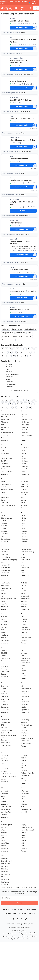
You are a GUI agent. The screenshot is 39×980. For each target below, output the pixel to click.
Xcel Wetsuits (25, 793)
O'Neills (3, 655)
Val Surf (23, 758)
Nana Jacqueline (26, 637)
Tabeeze (23, 735)
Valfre (22, 763)
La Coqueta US (25, 598)
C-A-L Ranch (5, 448)
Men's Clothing (17, 336)
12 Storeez (4, 871)
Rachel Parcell (25, 696)
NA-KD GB (24, 622)
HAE (22, 526)
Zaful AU (23, 835)
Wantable (4, 814)
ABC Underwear (6, 438)
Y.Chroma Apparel (6, 825)
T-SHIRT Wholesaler (26, 725)
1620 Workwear (6, 874)
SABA (3, 725)
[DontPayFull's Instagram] (26, 918)
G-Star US (4, 526)
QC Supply (4, 694)
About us (6, 910)
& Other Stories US (6, 863)
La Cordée (24, 601)
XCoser (23, 796)
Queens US (4, 704)
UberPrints (4, 760)
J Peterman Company (27, 552)
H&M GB (23, 521)
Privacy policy (28, 924)
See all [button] (12, 340)
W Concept (4, 791)
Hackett (23, 523)
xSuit (22, 807)
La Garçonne (24, 604)
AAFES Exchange (6, 430)
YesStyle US (5, 848)
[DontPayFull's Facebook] (13, 918)
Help (14, 913)
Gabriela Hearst (5, 539)
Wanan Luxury (5, 809)
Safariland (4, 740)
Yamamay (4, 832)
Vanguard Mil (25, 775)
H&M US (23, 515)
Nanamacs (24, 640)
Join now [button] (36, 8)
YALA (3, 830)
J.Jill (22, 562)
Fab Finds (23, 495)
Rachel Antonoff (26, 688)
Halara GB (24, 534)
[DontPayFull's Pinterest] (22, 918)
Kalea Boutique (5, 585)
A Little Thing (5, 419)
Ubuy (2, 763)
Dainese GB (24, 469)
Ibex (2, 562)
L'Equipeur (24, 585)
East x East (4, 503)
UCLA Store (4, 768)
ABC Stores (4, 435)
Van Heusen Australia (27, 773)
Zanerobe (24, 848)
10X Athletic (5, 869)
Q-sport (3, 688)
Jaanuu (23, 573)
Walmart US (4, 801)
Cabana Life (4, 456)
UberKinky (4, 758)
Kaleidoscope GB (6, 588)
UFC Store (4, 771)
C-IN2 (2, 450)
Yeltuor (3, 846)
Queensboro (5, 707)
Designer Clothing (8, 333)
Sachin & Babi (5, 733)
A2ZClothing (5, 427)
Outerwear (28, 336)
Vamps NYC (24, 770)
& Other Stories (14, 220)
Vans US (23, 781)
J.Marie (23, 565)
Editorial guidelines (17, 910)
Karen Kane (4, 606)
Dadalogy (23, 453)
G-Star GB (4, 521)
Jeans (29, 333)
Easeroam (4, 495)
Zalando (23, 840)
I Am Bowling (5, 549)
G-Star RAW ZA (5, 534)
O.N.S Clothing (5, 658)
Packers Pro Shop (26, 663)
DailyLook (23, 463)
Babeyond (24, 414)
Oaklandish (4, 661)
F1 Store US (24, 487)
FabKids (23, 503)
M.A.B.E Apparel (6, 622)
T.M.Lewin (24, 730)
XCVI (22, 799)
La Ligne (23, 606)
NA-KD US (24, 619)
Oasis (3, 663)
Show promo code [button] (21, 27)
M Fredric (4, 616)
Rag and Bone (25, 709)
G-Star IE (3, 528)
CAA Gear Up (5, 453)
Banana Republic (15, 137)
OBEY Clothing (5, 671)
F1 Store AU (24, 489)
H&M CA (23, 518)
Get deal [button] (23, 211)
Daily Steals (24, 461)
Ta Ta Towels (25, 733)
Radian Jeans (25, 702)
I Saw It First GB (5, 554)
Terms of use (11, 924)
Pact (22, 668)
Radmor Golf (24, 704)
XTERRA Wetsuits (26, 809)
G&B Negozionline (6, 518)
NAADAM (23, 624)
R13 (22, 686)
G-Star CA (4, 523)
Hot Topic (13, 307)
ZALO (22, 843)
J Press (23, 554)
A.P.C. (3, 424)
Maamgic (4, 632)
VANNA (23, 778)
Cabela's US (4, 461)
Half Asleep (24, 539)
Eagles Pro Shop (6, 484)
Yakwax (3, 827)
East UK (3, 500)
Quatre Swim (5, 699)
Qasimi (3, 691)
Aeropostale (13, 239)
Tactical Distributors (27, 738)
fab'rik (22, 497)
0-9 (30, 356)
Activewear (5, 329)
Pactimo (23, 671)
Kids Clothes (6, 336)
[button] (30, 8)
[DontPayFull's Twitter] (17, 918)
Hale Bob (23, 536)
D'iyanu (23, 450)
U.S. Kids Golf (5, 755)
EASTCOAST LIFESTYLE (8, 505)
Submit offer (22, 913)
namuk (23, 635)
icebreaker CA (5, 570)
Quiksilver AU (5, 709)
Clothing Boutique (30, 329)
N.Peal (22, 616)
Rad (22, 699)
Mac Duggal (4, 635)
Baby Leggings (25, 424)
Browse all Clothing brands (19, 391)
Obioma (3, 674)
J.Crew (23, 557)
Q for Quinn (4, 686)
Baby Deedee (25, 422)
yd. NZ (3, 840)
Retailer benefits (31, 910)
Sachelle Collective (6, 730)
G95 (2, 536)
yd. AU (3, 838)
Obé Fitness (4, 666)
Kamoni (3, 593)
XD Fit (22, 801)
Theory (12, 116)
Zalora (23, 846)
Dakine (23, 471)
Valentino (23, 760)
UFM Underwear (6, 774)
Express (12, 79)
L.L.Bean (23, 591)
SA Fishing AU (5, 722)
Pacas (22, 655)
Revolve (12, 178)
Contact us (32, 913)
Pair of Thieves (25, 676)
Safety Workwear (6, 745)
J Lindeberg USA (26, 549)
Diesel (12, 289)
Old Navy (12, 18)
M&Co (3, 619)
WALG (3, 796)
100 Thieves (5, 866)
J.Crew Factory (25, 560)
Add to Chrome (33, 2)
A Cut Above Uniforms (8, 414)
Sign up (19, 903)
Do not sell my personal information (19, 927)
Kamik (3, 591)
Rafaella (23, 707)
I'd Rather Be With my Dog (9, 560)
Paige (22, 673)
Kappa (3, 601)
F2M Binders (24, 492)
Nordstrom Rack (15, 199)
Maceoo (3, 637)
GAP (11, 37)
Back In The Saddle (26, 435)
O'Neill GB (4, 653)
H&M (11, 156)
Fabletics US (24, 505)
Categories (7, 913)
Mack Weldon (5, 640)
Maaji (2, 630)
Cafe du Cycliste (6, 466)
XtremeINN (24, 812)
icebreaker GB (5, 573)
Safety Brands (5, 742)
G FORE (3, 515)
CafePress (4, 469)
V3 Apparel (24, 755)
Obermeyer (4, 669)
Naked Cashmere (26, 630)
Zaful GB (23, 838)
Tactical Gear (25, 741)
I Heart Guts (4, 552)
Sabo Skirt (4, 727)
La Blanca (24, 593)
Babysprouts (24, 432)
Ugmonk (3, 779)
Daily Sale (24, 458)
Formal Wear (20, 333)
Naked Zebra (24, 632)
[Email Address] (19, 898)
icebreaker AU (5, 567)
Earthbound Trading (7, 489)
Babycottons (24, 427)
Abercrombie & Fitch (16, 58)
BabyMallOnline (25, 430)
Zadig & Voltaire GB (26, 827)
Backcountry (24, 438)
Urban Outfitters (15, 97)
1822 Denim (4, 877)
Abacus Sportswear (7, 432)
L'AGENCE (24, 583)
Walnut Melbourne (6, 807)
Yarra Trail (4, 835)
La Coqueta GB (25, 596)
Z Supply (23, 825)
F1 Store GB (24, 484)
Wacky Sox (4, 793)
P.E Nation (24, 653)
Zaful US (23, 832)
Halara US (24, 531)
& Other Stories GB (6, 861)
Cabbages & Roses (6, 458)
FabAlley (23, 500)
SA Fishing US (5, 720)
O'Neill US (4, 650)
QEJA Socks (5, 696)
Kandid (3, 596)
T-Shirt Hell (24, 722)
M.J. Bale (4, 624)
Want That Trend (6, 812)
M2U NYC (4, 627)
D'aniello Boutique (26, 448)
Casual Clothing (17, 329)
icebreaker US (5, 565)
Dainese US (24, 466)
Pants (4, 340)
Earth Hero (4, 487)
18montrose (5, 879)
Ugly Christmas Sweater (8, 776)
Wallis (3, 799)
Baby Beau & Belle (26, 419)
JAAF (22, 570)
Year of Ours (5, 843)
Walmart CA (4, 804)
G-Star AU (4, 531)
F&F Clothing (24, 481)
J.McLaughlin (25, 567)
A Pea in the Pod (6, 422)
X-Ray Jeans (24, 791)
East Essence (5, 497)
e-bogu (3, 481)
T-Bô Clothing (25, 720)
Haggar (23, 528)
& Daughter (4, 858)
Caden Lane (4, 463)
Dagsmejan (24, 456)
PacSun (12, 267)
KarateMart (4, 604)
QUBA (3, 702)
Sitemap (19, 924)
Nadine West (24, 627)
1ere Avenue (5, 882)
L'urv (22, 588)
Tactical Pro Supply (26, 743)
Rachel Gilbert (25, 694)
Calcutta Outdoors (6, 471)
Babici (22, 417)
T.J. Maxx (23, 727)
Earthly (3, 492)
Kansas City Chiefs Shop (8, 598)
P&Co (22, 650)
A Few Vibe (4, 417)
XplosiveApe (24, 804)
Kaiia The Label (5, 583)
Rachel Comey (25, 691)
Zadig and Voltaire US (27, 830)
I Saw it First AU (5, 557)
